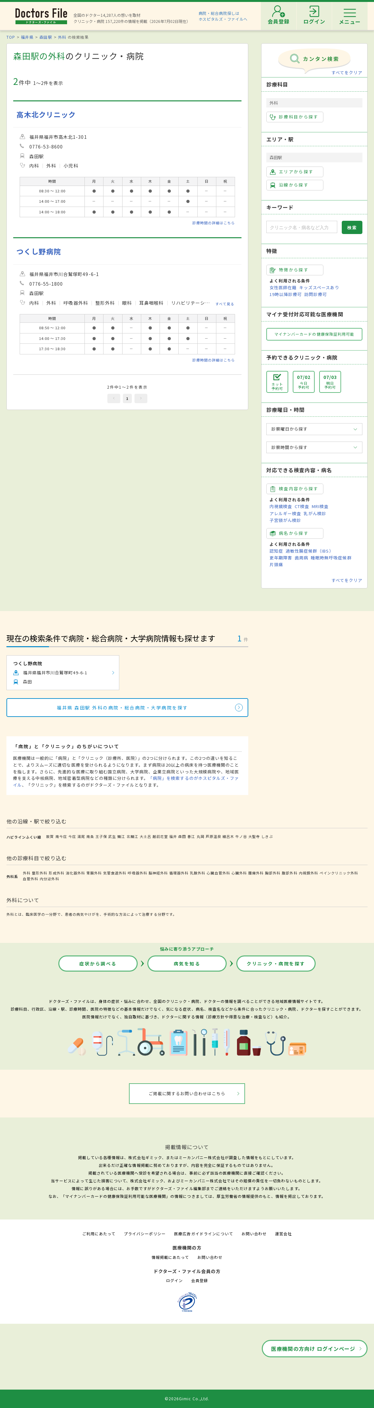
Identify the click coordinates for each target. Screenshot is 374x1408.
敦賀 (50, 836)
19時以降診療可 (286, 294)
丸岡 (200, 836)
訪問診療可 (315, 294)
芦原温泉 (213, 836)
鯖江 (121, 836)
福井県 (27, 37)
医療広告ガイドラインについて (203, 1233)
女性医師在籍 (283, 287)
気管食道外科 (114, 872)
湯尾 (81, 836)
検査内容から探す (294, 488)
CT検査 (302, 506)
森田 (182, 836)
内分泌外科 (49, 878)
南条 (90, 836)
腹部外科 (289, 872)
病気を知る (187, 963)
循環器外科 (179, 872)
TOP (10, 37)
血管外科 (30, 878)
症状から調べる (98, 963)
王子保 (101, 836)
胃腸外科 (94, 872)
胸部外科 (272, 872)
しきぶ (267, 836)
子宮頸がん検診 (285, 520)
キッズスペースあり (319, 287)
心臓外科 (239, 872)
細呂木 (228, 836)
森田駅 (45, 37)
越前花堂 (160, 836)
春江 (191, 836)
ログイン (174, 1280)
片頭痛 (276, 564)
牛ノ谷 (241, 836)
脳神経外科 (158, 872)
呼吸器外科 (137, 872)
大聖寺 (254, 836)
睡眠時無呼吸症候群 (331, 558)
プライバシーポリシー (145, 1233)
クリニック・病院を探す (276, 963)
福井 (173, 836)
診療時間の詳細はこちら (213, 222)
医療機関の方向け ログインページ (313, 1348)
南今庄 (61, 836)
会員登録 (199, 1280)
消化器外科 (75, 872)
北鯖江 (132, 836)
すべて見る (224, 303)
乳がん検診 (315, 513)
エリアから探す (291, 171)
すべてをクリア (346, 72)
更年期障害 (281, 558)
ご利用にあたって (98, 1233)
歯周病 (301, 558)
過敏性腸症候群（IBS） (309, 551)
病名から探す (289, 533)
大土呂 (145, 836)
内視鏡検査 (281, 506)
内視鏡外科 (308, 872)
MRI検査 (320, 506)
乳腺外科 (197, 872)
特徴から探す (289, 270)
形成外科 (56, 872)
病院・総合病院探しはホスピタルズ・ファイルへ (223, 16)
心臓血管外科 (218, 872)
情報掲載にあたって (170, 1257)
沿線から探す (289, 185)
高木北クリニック (46, 114)
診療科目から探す (294, 117)
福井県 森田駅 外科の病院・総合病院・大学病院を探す (122, 707)
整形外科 (39, 872)
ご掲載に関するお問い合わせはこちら (187, 1093)
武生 (112, 836)
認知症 (276, 551)
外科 (62, 37)
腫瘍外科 (256, 872)
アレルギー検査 (285, 513)
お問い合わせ (254, 1233)
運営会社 (283, 1233)
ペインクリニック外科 (339, 872)
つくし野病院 (38, 251)
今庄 (72, 836)
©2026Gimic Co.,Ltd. (187, 1398)
